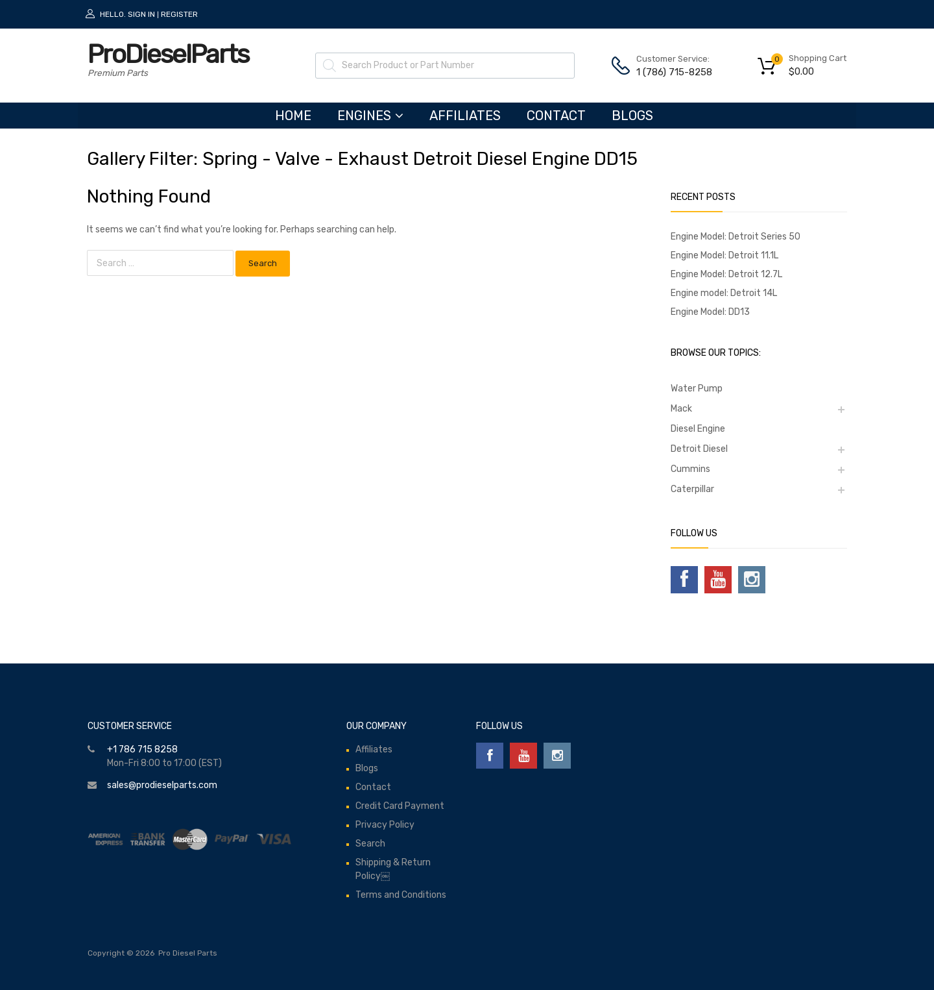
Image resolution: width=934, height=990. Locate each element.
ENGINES (370, 116)
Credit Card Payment (399, 805)
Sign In (141, 14)
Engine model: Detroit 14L (724, 293)
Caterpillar (692, 489)
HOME (293, 115)
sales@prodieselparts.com (162, 785)
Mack (681, 408)
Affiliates (465, 115)
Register (179, 14)
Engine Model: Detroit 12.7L (726, 274)
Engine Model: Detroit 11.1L (724, 255)
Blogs (632, 115)
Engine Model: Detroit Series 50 (735, 236)
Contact (556, 115)
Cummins (690, 469)
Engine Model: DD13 (710, 311)
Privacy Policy (384, 824)
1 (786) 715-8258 (668, 72)
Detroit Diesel (699, 448)
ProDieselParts (168, 54)
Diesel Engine (698, 428)
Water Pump (697, 388)
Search (370, 843)
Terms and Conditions (400, 894)
